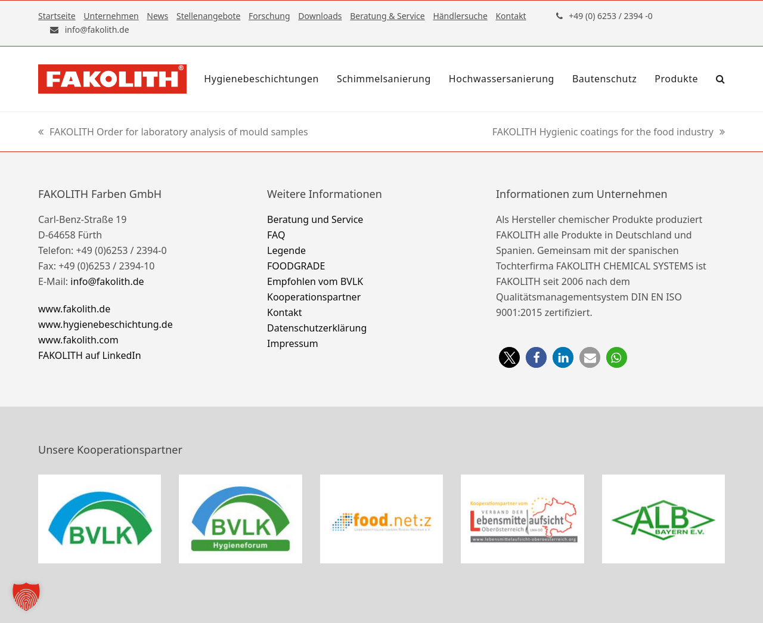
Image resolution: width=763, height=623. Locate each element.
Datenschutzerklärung (317, 327)
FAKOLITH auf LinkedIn (89, 355)
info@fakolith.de (107, 281)
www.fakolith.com (78, 339)
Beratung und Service (315, 219)
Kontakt (284, 312)
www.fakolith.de (74, 308)
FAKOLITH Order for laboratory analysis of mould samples (173, 132)
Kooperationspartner (314, 296)
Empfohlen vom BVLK (315, 281)
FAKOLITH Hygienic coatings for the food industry (608, 132)
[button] (720, 79)
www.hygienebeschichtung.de (105, 324)
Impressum (292, 343)
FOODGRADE (296, 265)
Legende (286, 250)
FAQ (276, 234)
